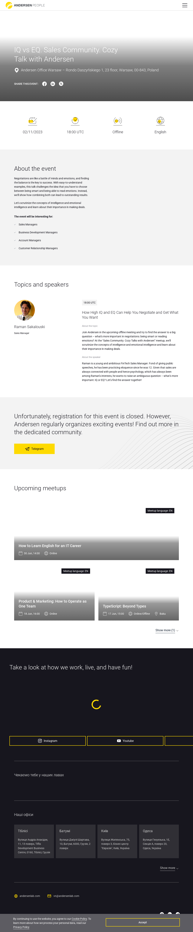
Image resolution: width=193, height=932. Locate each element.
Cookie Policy (79, 921)
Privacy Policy (82, 925)
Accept (162, 923)
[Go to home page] (25, 5)
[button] (184, 5)
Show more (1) (165, 630)
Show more (167, 867)
